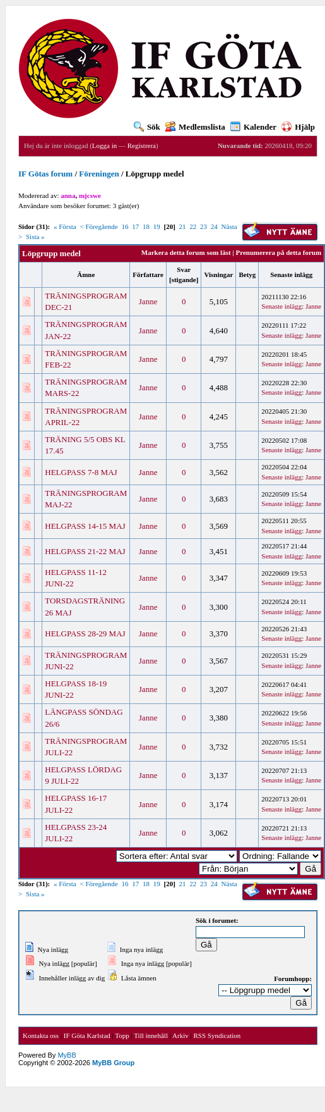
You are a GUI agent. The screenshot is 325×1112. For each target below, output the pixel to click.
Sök (147, 127)
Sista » (35, 236)
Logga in (104, 145)
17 (135, 226)
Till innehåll (151, 1035)
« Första (65, 226)
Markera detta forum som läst (186, 252)
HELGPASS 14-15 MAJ (85, 526)
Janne (148, 301)
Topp (122, 1035)
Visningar (218, 274)
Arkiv (180, 1035)
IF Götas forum (45, 173)
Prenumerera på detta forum (279, 252)
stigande (184, 279)
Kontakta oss (41, 1035)
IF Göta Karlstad (87, 1035)
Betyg (247, 274)
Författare (148, 274)
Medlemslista (195, 127)
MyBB (66, 1055)
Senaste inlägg (291, 274)
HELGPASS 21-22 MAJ (85, 551)
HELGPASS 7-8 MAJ (81, 472)
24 (214, 226)
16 (124, 226)
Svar (184, 269)
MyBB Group (113, 1062)
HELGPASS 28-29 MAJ (85, 633)
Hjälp (298, 127)
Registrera (141, 145)
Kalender (253, 127)
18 (146, 226)
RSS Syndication (216, 1035)
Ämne (86, 274)
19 (156, 226)
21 (182, 226)
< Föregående (98, 226)
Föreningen (99, 173)
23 (203, 226)
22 (192, 226)
